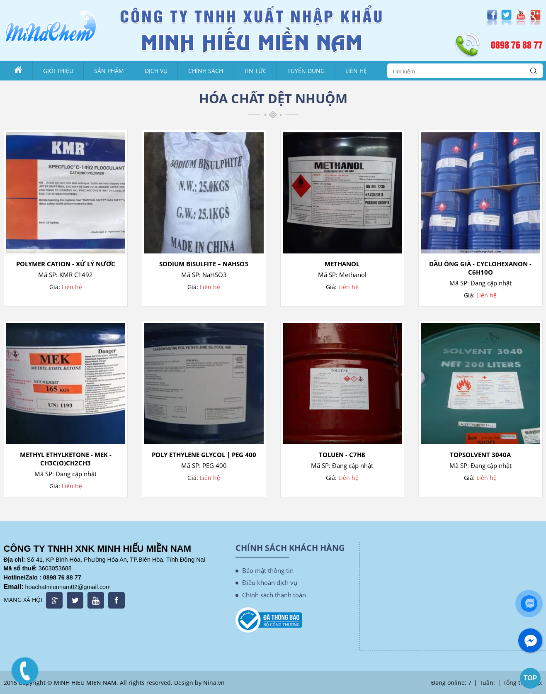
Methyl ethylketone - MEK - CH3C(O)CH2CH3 (66, 458)
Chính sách (205, 71)
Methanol (342, 264)
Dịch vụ (156, 71)
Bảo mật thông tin (268, 570)
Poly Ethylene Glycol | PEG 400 (204, 454)
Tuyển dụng (306, 71)
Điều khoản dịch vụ (269, 582)
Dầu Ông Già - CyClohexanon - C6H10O (480, 268)
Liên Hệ (356, 71)
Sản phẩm (109, 71)
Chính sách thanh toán (274, 595)
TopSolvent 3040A (480, 454)
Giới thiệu (58, 71)
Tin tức (255, 71)
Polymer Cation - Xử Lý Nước (65, 264)
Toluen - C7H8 (342, 454)
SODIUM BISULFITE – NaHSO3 (203, 264)
